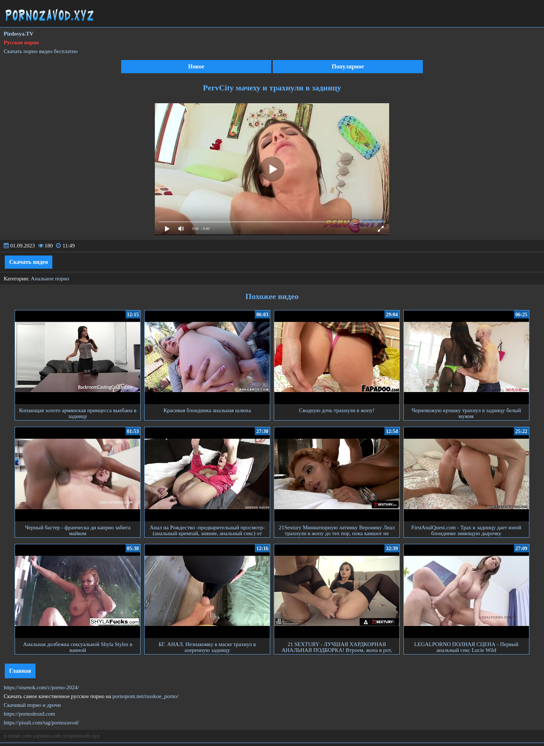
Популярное (348, 66)
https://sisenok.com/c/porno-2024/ (41, 687)
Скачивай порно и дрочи (32, 705)
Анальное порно (50, 278)
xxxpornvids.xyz (81, 736)
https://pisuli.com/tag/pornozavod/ (41, 723)
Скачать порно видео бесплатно (41, 51)
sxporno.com (47, 736)
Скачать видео (28, 262)
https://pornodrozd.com (29, 714)
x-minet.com (17, 736)
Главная (20, 671)
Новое (196, 66)
